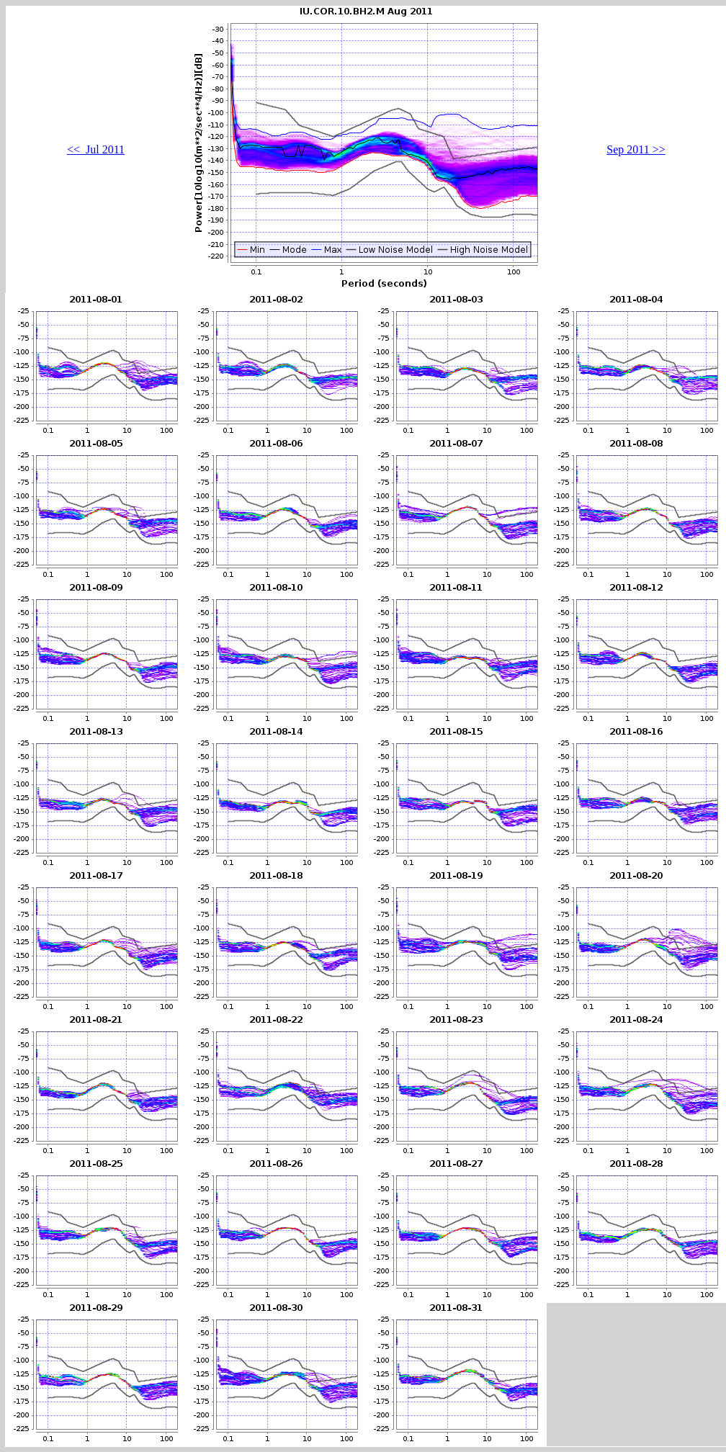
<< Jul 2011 (96, 149)
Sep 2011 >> (635, 149)
